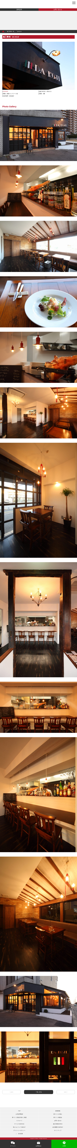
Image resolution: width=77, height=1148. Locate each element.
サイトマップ (57, 1130)
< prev (11, 1092)
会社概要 (57, 1127)
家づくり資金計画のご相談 (19, 1117)
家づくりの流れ (58, 1114)
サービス (19, 1124)
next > (66, 1092)
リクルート (19, 1120)
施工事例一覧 (10, 31)
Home (3, 31)
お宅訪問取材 (19, 1114)
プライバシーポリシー (19, 1130)
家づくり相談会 (58, 1117)
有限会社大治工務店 (13, 4)
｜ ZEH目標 (19, 1133)
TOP (19, 1110)
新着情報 (57, 1110)
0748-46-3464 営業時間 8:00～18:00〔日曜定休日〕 (68, 3)
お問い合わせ (58, 9)
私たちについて (19, 1127)
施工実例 (57, 1124)
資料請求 (19, 9)
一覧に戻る (38, 1092)
